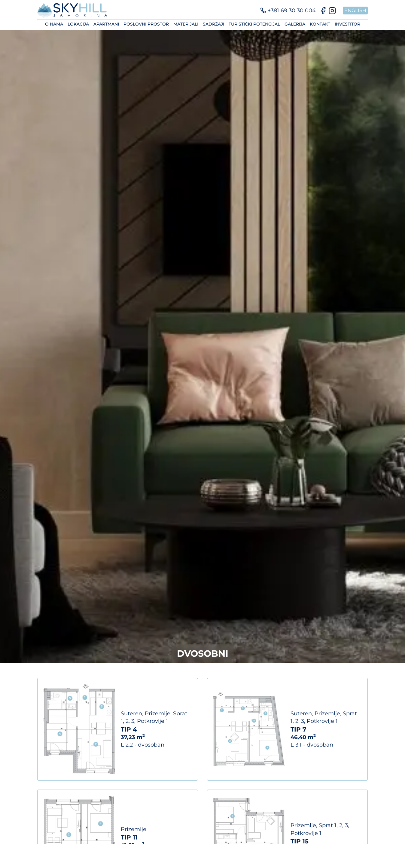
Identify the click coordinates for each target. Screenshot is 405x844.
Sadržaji (213, 24)
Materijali (185, 24)
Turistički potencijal (254, 24)
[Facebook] (323, 10)
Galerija (295, 24)
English (355, 10)
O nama (54, 24)
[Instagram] (332, 10)
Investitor (347, 24)
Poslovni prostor (146, 24)
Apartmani (106, 24)
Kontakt (320, 24)
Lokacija (78, 24)
